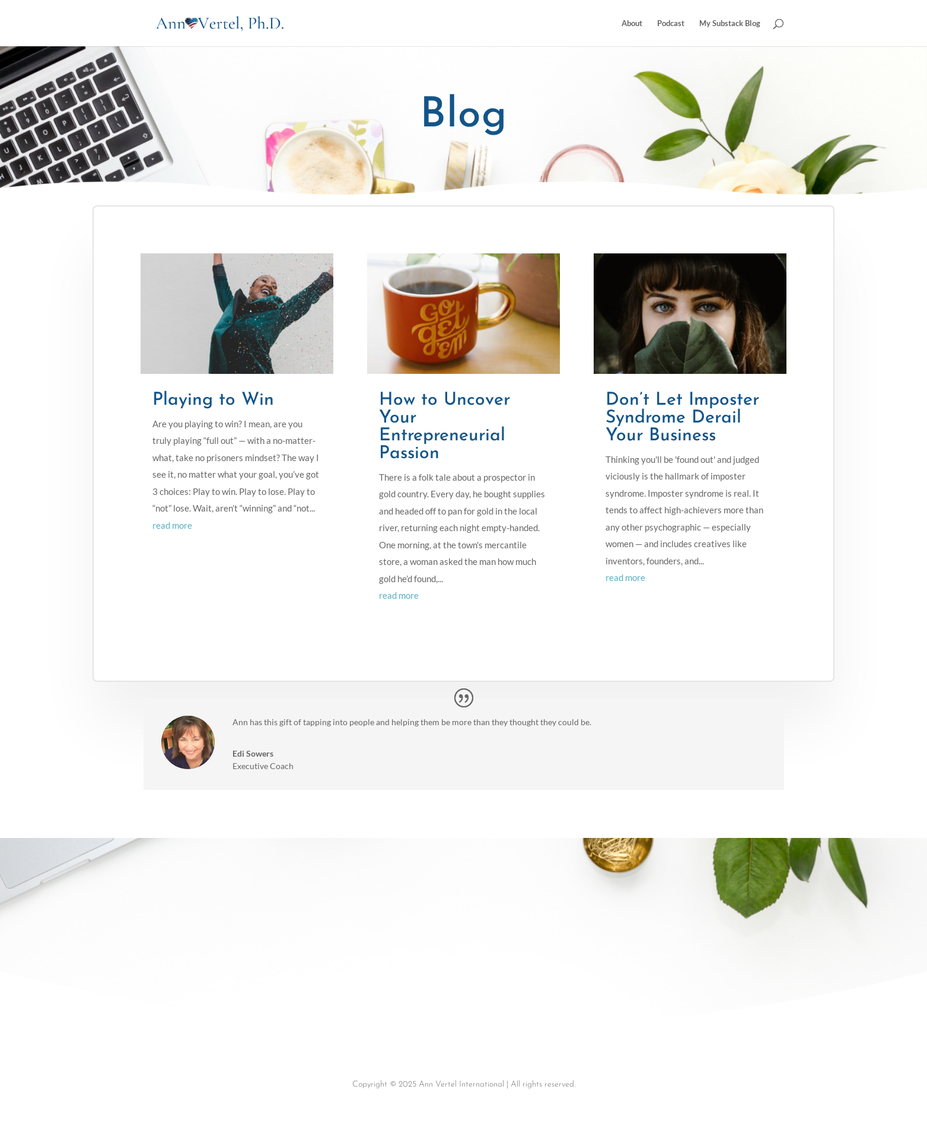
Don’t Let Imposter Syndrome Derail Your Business (682, 418)
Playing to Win (213, 400)
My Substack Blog (729, 23)
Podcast (670, 23)
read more (172, 525)
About (632, 23)
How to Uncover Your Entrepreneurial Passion (444, 427)
